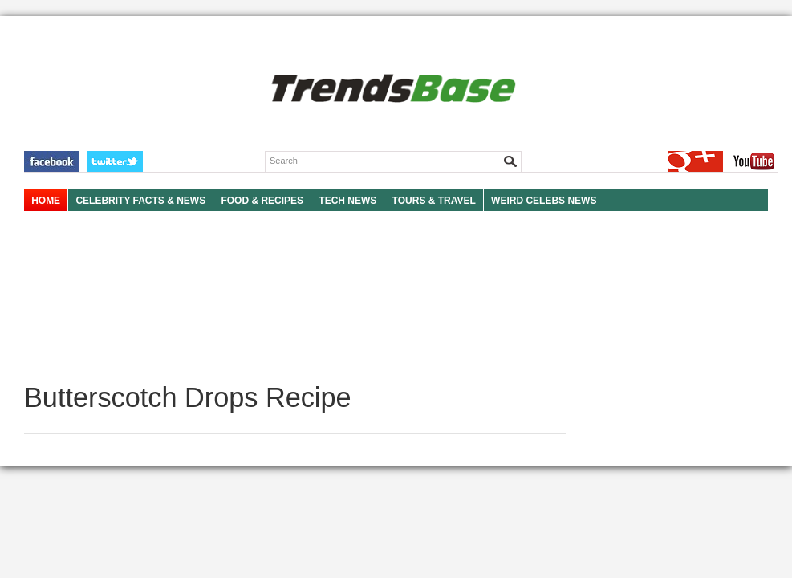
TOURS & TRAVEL (434, 200)
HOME (45, 200)
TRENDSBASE (391, 89)
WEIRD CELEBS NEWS (543, 200)
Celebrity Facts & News (140, 200)
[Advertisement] (295, 297)
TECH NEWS (347, 200)
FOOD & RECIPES (262, 200)
